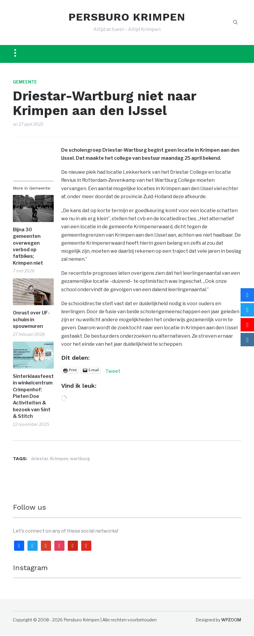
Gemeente (25, 82)
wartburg (80, 459)
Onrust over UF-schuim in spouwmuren (31, 320)
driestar (39, 459)
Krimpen (59, 459)
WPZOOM (231, 620)
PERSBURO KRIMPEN (126, 17)
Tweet (112, 371)
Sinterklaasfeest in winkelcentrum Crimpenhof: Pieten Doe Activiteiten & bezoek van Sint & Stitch (33, 397)
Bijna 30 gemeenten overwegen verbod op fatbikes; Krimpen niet (28, 246)
